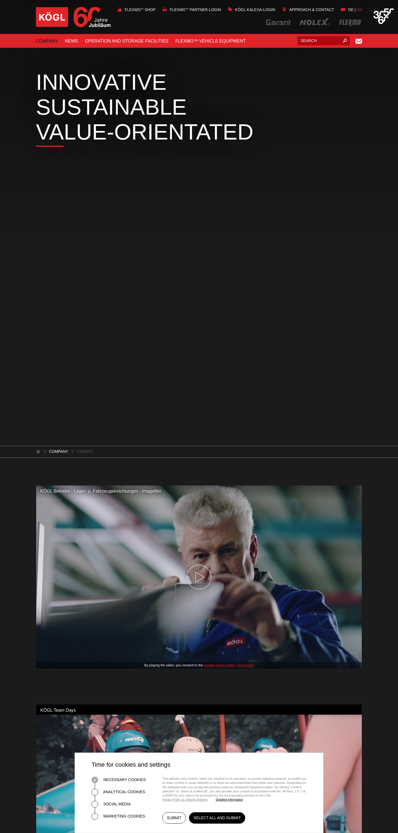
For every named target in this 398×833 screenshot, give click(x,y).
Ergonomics (135, 690)
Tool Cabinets (137, 626)
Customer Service (226, 592)
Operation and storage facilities (127, 41)
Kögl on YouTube (315, 694)
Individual (132, 680)
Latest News (51, 646)
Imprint (222, 744)
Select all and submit (218, 818)
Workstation (136, 607)
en (359, 9)
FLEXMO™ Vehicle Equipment (238, 563)
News (71, 41)
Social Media (111, 804)
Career (45, 611)
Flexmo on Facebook (321, 685)
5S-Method (133, 671)
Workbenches (137, 617)
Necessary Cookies (118, 780)
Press (43, 665)
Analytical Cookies (118, 792)
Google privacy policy (219, 267)
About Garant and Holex (150, 588)
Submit (174, 818)
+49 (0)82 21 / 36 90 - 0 (314, 650)
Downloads (50, 602)
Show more (245, 267)
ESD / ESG (131, 700)
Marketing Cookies (118, 816)
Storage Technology (146, 646)
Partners (215, 621)
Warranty (216, 631)
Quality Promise (140, 578)
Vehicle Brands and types (235, 602)
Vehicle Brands (222, 611)
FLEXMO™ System (224, 582)
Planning (131, 597)
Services (47, 582)
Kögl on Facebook (317, 675)
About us (47, 573)
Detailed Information (229, 799)
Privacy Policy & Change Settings (184, 799)
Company (47, 41)
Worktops (132, 636)
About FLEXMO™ (222, 573)
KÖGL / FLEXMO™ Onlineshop (237, 646)
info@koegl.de (300, 661)
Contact (46, 621)
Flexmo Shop (136, 9)
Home (220, 728)
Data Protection (332, 728)
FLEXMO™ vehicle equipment (210, 41)
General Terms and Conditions (269, 728)
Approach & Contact (308, 9)
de (351, 9)
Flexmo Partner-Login (192, 9)
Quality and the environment (72, 592)
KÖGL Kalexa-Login (251, 9)
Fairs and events (57, 656)
